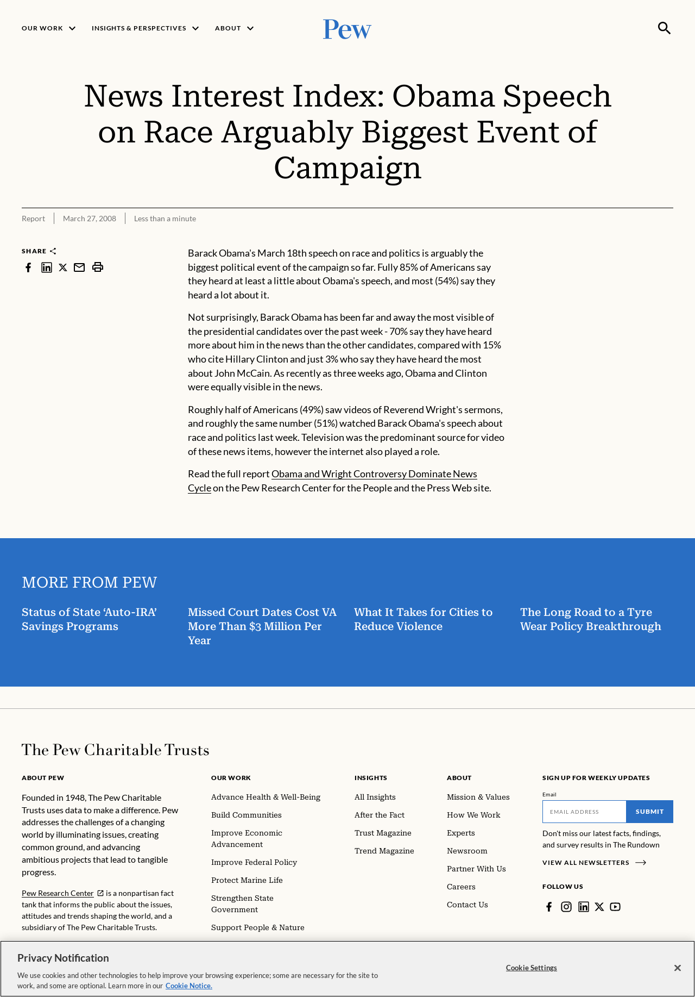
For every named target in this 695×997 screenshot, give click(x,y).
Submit (650, 811)
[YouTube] (615, 906)
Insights (371, 778)
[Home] (115, 750)
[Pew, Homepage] (347, 28)
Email (549, 794)
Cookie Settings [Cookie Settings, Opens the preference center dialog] (531, 968)
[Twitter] (599, 907)
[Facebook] (548, 906)
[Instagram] (566, 906)
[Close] (678, 969)
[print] (97, 267)
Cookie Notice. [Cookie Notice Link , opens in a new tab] (189, 987)
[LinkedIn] (583, 906)
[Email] (584, 811)
